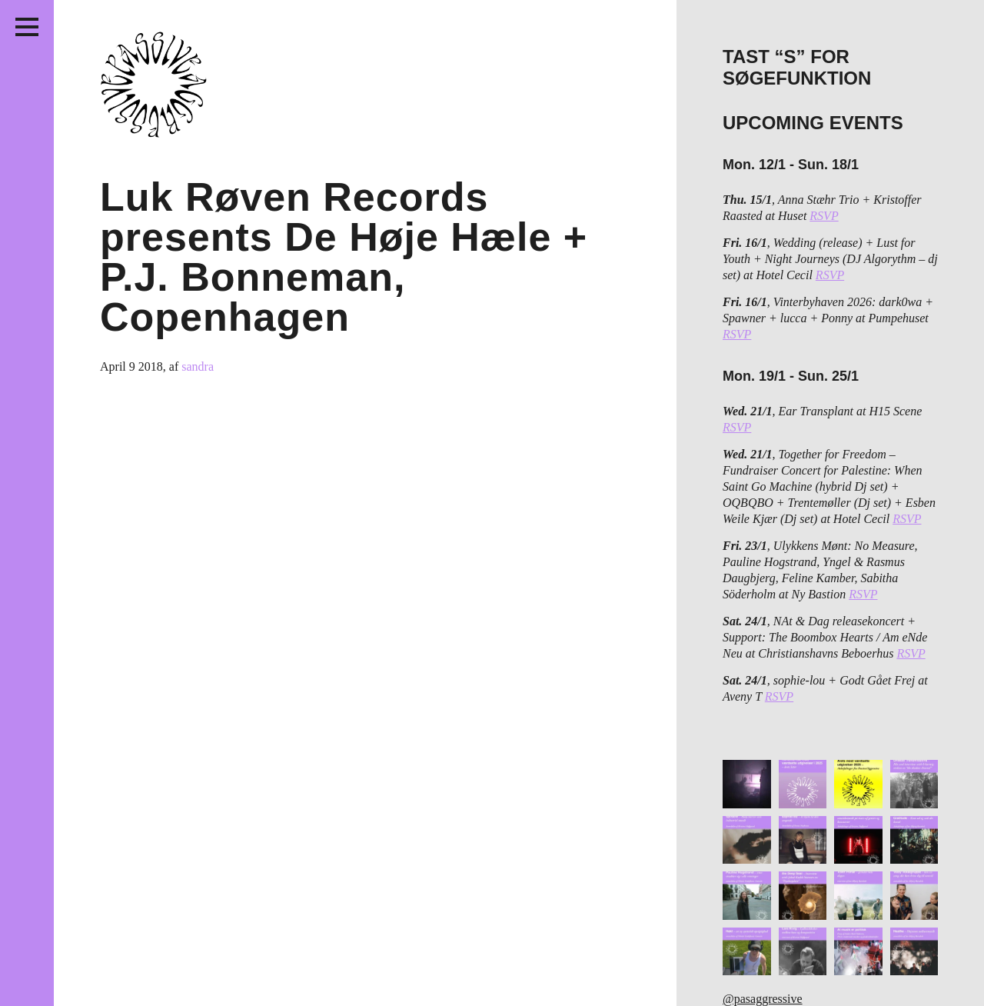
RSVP (823, 215)
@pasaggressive (763, 998)
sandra (197, 366)
